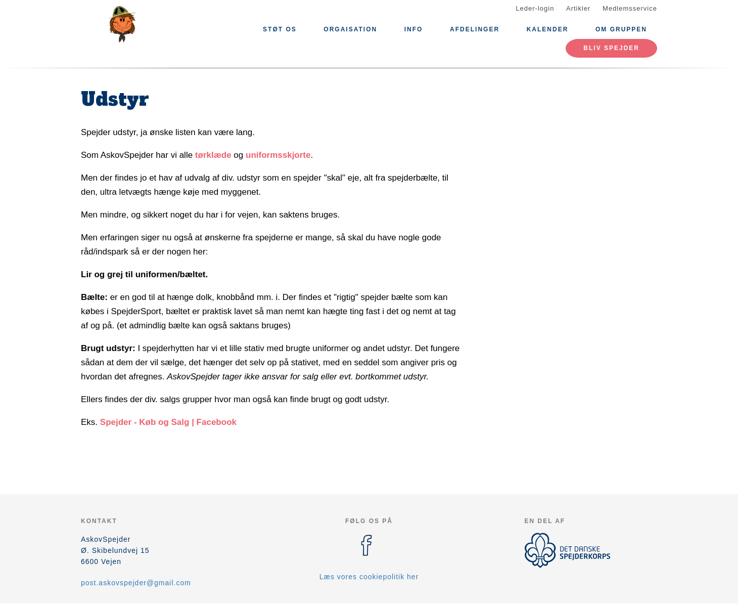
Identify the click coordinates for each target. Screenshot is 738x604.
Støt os (280, 29)
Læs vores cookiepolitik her (369, 577)
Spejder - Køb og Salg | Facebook (168, 422)
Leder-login (535, 8)
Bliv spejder (611, 48)
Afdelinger (474, 29)
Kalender (548, 29)
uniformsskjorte (278, 155)
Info (413, 29)
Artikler (578, 8)
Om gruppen (621, 29)
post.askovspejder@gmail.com (136, 583)
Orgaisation (350, 29)
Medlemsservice (630, 8)
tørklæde (213, 155)
